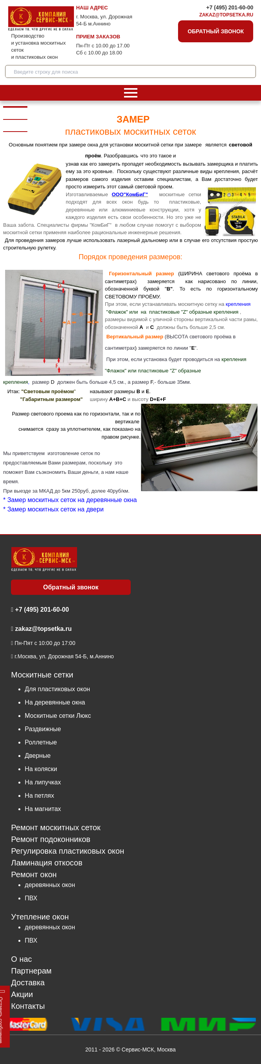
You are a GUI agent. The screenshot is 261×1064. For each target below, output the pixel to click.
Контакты (28, 1006)
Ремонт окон (33, 874)
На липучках (43, 782)
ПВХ (31, 898)
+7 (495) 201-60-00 (229, 7)
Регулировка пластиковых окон (67, 851)
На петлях (39, 795)
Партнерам (31, 971)
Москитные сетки (42, 675)
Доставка (28, 983)
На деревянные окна (55, 702)
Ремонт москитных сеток (55, 828)
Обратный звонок (215, 31)
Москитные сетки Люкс (58, 715)
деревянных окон (50, 885)
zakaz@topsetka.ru (226, 15)
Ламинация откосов (46, 863)
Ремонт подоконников (50, 839)
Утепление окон (40, 916)
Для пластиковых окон (57, 689)
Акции (22, 994)
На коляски (41, 769)
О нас (21, 959)
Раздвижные (43, 729)
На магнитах (43, 809)
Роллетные (41, 742)
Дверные (37, 755)
